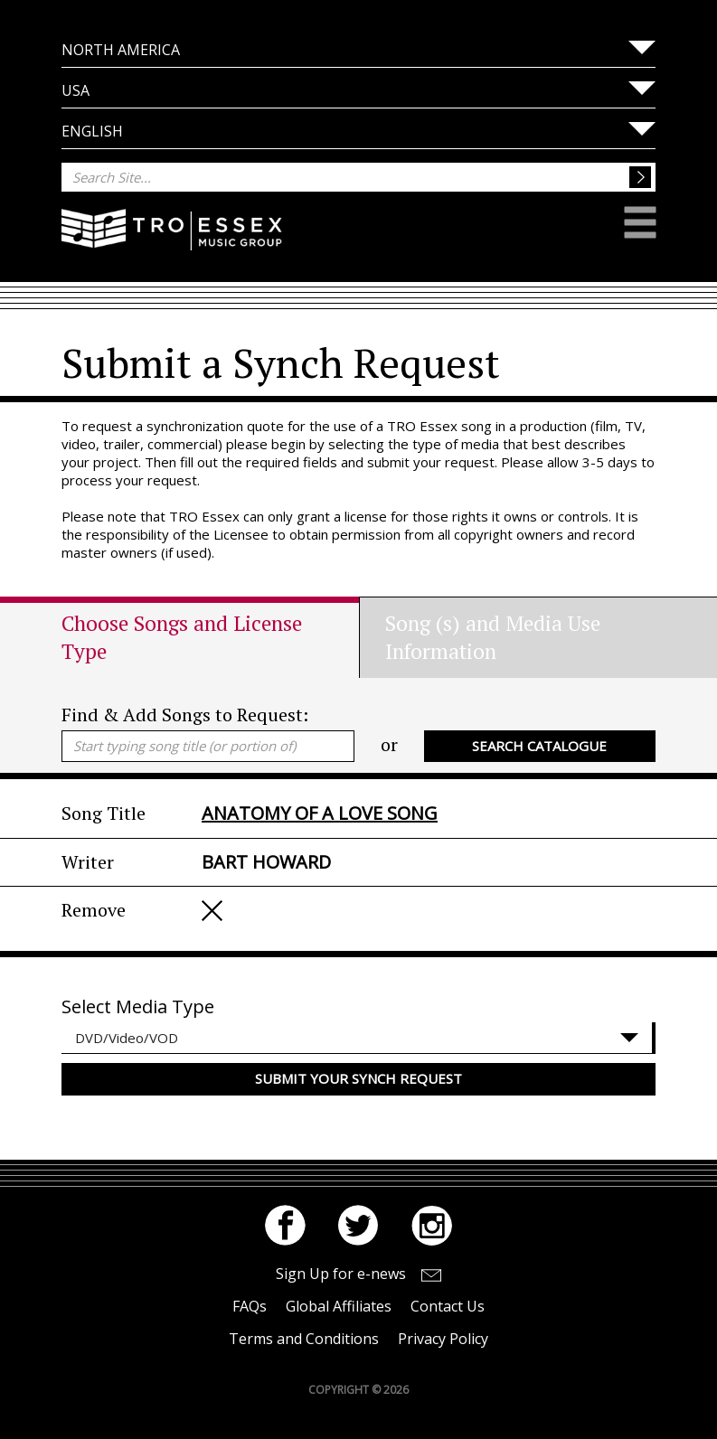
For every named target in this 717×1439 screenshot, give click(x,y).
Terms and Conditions (304, 1339)
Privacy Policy (443, 1339)
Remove (212, 910)
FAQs (249, 1306)
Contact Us (447, 1306)
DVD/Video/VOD (126, 1038)
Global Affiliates (339, 1306)
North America (120, 50)
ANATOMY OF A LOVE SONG (320, 813)
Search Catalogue (539, 746)
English (92, 131)
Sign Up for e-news (341, 1274)
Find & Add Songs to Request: (184, 714)
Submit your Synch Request (358, 1078)
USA (75, 90)
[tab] (210, 637)
